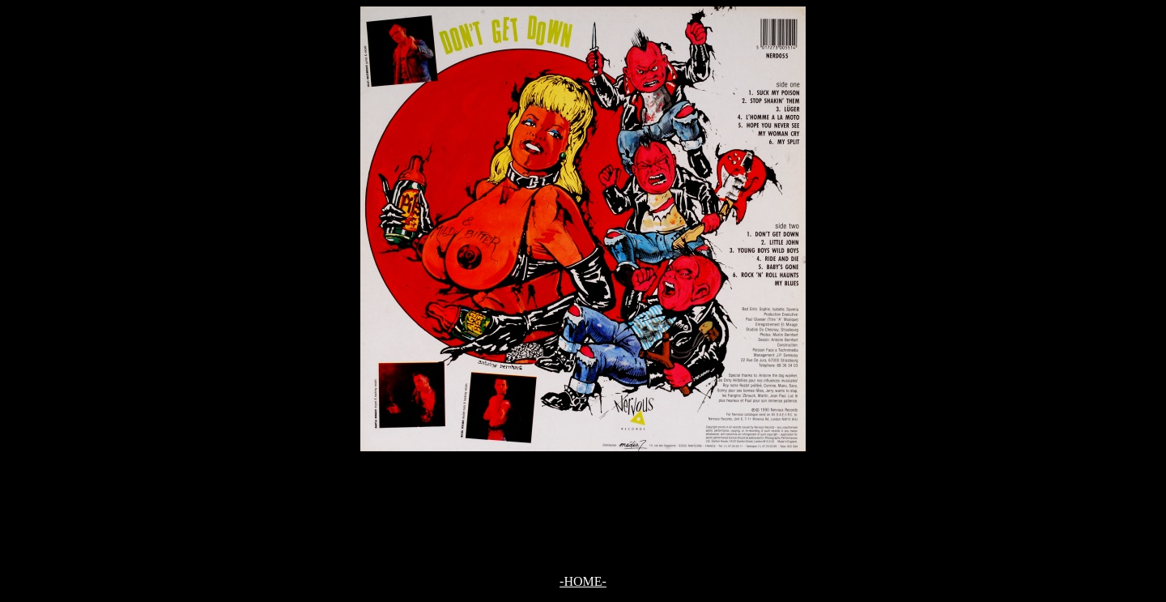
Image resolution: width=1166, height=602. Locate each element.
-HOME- (583, 581)
